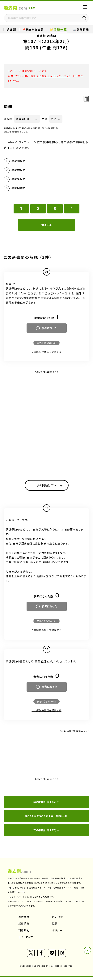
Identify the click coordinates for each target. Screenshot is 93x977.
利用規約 (23, 930)
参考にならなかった (46, 342)
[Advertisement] (46, 421)
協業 (55, 923)
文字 (44, 119)
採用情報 (23, 923)
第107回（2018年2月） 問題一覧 (46, 816)
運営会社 (23, 917)
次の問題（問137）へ (46, 830)
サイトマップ (25, 937)
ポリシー (57, 930)
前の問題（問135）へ (46, 802)
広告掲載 (57, 917)
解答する (46, 225)
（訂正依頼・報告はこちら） (16, 131)
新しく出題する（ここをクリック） (50, 76)
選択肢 (8, 119)
